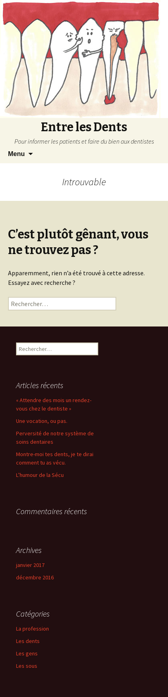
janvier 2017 (30, 565)
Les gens (27, 653)
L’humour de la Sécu (40, 475)
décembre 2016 (35, 577)
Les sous (26, 665)
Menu (16, 153)
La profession (32, 628)
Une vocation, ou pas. (41, 421)
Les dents (28, 641)
